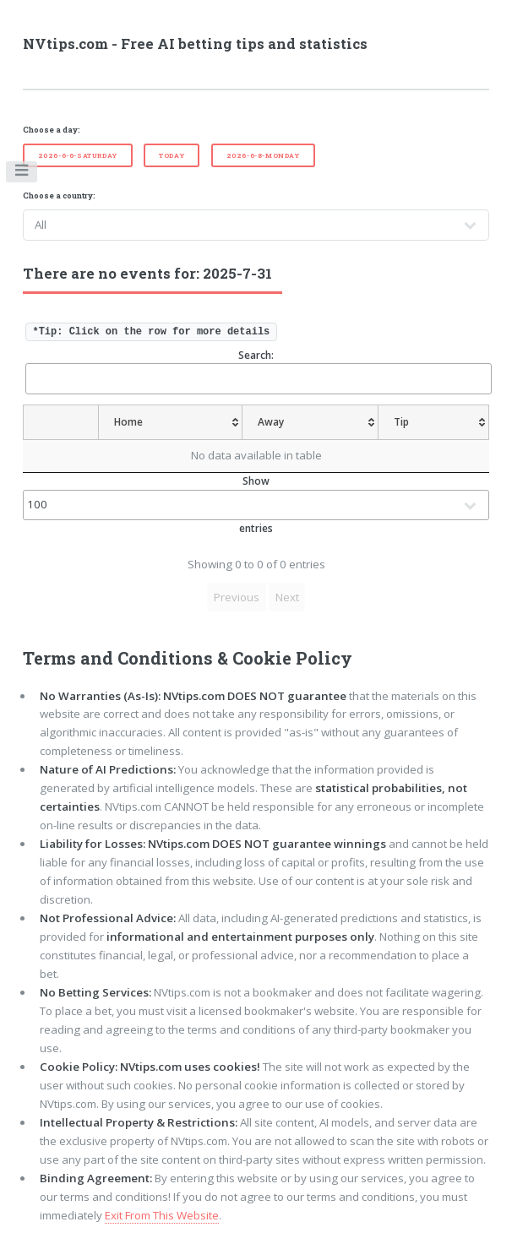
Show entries (256, 504)
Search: (257, 371)
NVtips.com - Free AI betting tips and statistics (195, 44)
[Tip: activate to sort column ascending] (434, 422)
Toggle (22, 174)
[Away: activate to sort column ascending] (310, 422)
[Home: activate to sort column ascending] (170, 422)
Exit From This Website (162, 1215)
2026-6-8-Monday (263, 155)
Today (171, 155)
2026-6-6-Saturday (77, 155)
